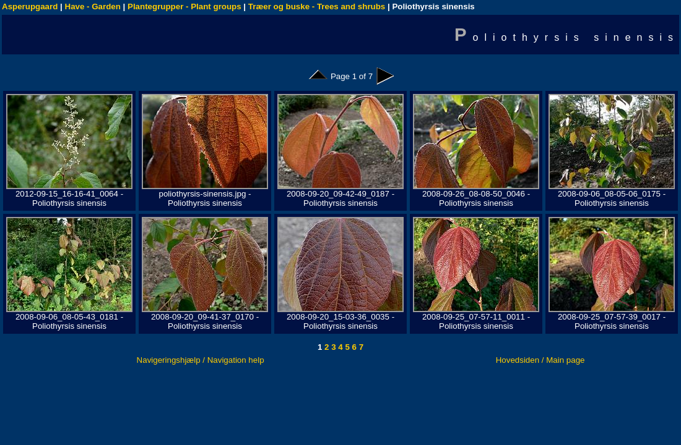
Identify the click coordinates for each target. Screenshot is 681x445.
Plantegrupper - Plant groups (184, 6)
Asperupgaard (30, 6)
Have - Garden (93, 6)
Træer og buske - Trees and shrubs (316, 6)
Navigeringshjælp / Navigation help (200, 360)
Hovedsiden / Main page (540, 360)
